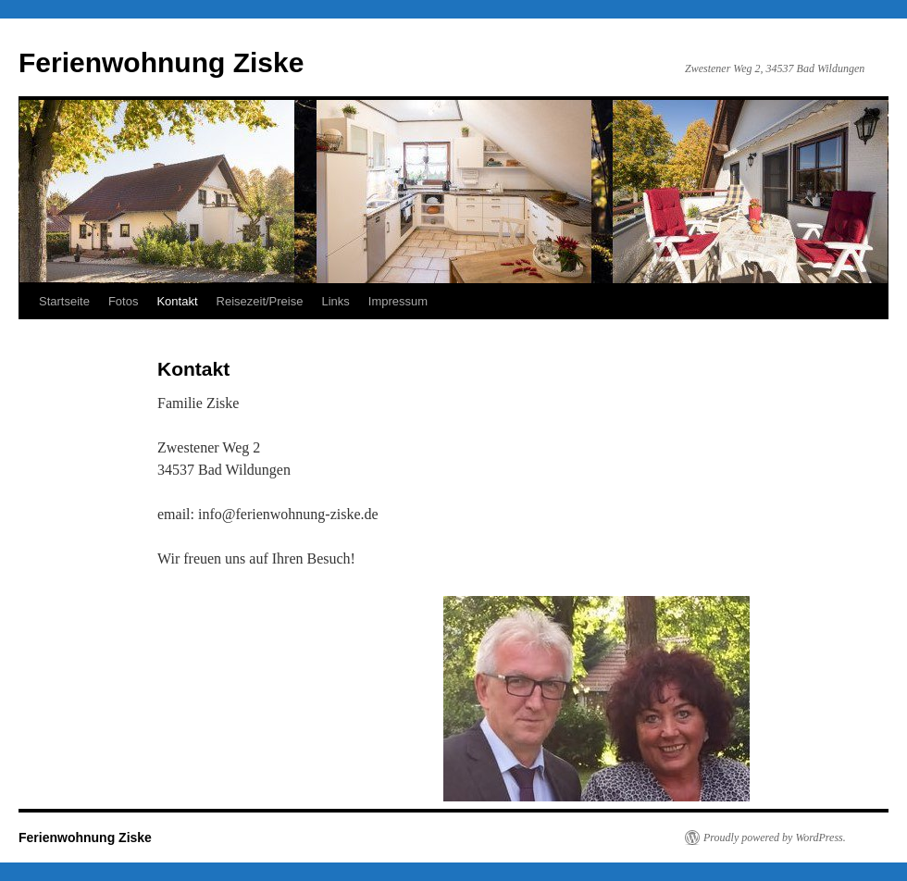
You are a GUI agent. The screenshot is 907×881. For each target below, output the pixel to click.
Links (335, 301)
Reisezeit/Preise (260, 301)
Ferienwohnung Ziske (161, 62)
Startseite (64, 301)
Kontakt (176, 301)
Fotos (123, 301)
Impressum (398, 301)
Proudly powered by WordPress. (774, 837)
